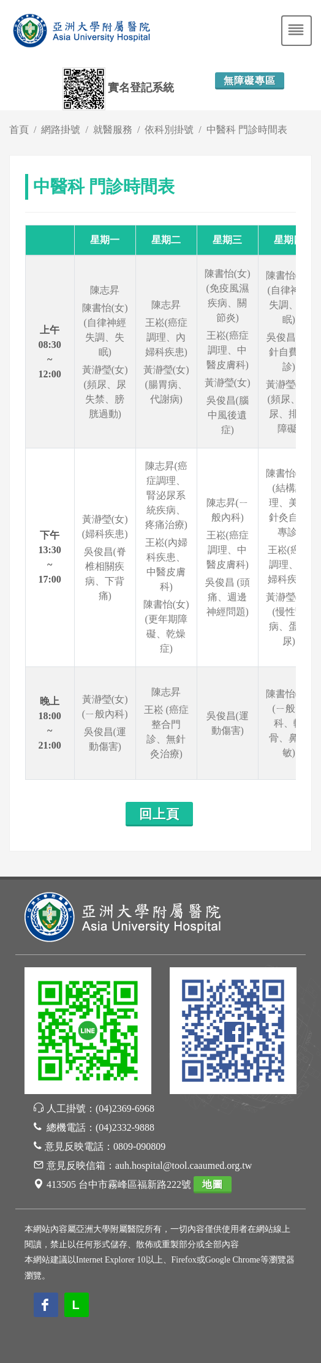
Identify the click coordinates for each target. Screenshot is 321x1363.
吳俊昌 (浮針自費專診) (288, 352)
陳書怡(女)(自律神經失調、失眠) (105, 330)
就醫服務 (112, 129)
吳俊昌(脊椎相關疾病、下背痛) (105, 573)
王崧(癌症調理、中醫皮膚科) (227, 350)
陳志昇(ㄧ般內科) (227, 510)
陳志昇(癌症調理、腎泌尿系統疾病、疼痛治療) (166, 495)
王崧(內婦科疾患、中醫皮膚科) (166, 564)
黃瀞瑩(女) (228, 382)
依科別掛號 (169, 129)
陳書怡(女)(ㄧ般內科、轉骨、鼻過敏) (289, 723)
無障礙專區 (250, 80)
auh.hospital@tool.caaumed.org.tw (183, 1165)
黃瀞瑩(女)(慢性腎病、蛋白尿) (289, 619)
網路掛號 (60, 129)
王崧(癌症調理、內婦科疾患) (166, 337)
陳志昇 (104, 290)
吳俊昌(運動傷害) (105, 739)
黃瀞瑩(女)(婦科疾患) (105, 526)
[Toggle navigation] (296, 30)
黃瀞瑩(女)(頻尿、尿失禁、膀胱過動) (105, 391)
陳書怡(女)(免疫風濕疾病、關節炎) (228, 295)
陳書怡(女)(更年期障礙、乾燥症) (166, 626)
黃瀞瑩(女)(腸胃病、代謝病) (166, 384)
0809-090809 (139, 1146)
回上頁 (159, 814)
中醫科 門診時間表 (246, 129)
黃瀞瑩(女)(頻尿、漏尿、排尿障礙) (289, 406)
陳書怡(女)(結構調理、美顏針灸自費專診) (289, 502)
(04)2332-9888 (125, 1127)
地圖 (212, 1184)
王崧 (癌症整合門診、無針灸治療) (166, 731)
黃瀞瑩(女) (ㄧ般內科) (105, 706)
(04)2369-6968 (125, 1108)
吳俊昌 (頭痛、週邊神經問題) (227, 597)
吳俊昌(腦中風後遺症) (227, 415)
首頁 (19, 129)
